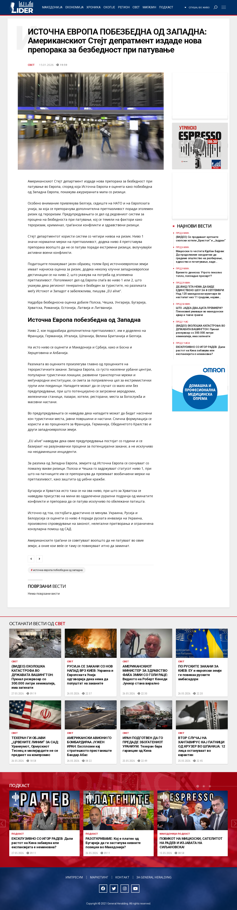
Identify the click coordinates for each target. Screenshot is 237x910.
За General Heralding (153, 877)
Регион (124, 7)
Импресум (74, 877)
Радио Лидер (21, 7)
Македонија (52, 7)
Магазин (149, 7)
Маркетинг (99, 877)
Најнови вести (194, 226)
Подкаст (166, 7)
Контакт (122, 877)
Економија (74, 7)
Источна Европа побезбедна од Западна (58, 570)
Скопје (109, 7)
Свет (136, 7)
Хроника (93, 7)
